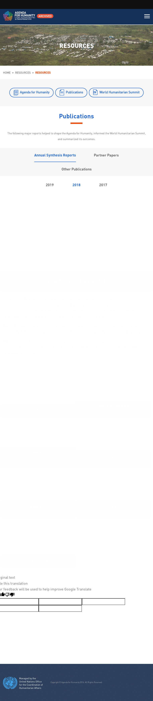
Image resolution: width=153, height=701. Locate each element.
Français (116, 411)
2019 (50, 184)
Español (128, 411)
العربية (96, 411)
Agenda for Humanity (34, 92)
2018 (76, 184)
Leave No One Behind (38, 511)
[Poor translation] (10, 595)
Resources (23, 72)
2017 (103, 184)
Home (7, 72)
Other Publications (77, 169)
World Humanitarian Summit (119, 92)
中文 (105, 411)
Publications (74, 92)
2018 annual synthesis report (32, 325)
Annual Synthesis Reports (55, 155)
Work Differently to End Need (113, 511)
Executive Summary (26, 341)
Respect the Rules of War (113, 461)
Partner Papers (106, 155)
